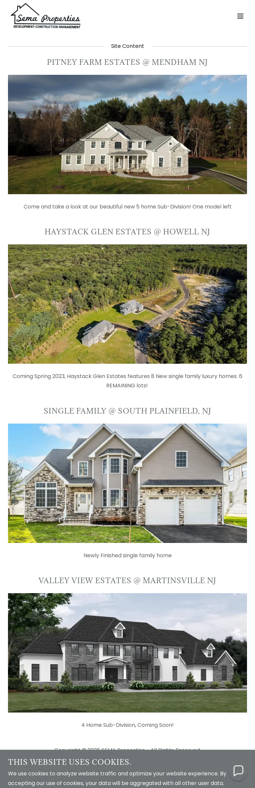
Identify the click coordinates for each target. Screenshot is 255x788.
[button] (240, 16)
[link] (46, 16)
